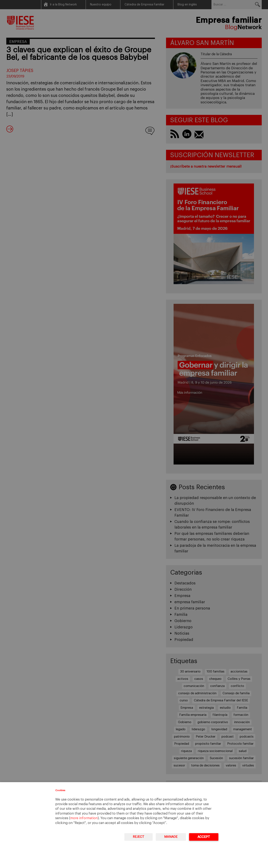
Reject (138, 836)
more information (84, 818)
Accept (203, 836)
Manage (171, 836)
